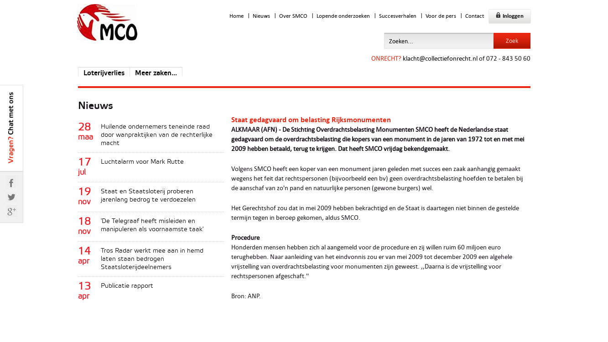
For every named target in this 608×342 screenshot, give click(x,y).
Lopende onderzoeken (343, 15)
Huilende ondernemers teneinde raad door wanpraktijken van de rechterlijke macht (157, 135)
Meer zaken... (156, 73)
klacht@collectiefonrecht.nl (440, 58)
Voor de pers (441, 15)
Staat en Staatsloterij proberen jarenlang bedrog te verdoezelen (148, 196)
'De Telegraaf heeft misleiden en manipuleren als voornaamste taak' (152, 225)
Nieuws (261, 15)
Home (236, 15)
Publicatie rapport (127, 286)
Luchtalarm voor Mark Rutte (142, 162)
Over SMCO (293, 15)
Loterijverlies (104, 73)
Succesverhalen (397, 15)
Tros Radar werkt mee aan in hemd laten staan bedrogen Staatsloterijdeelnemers (152, 259)
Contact (474, 15)
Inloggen (510, 15)
